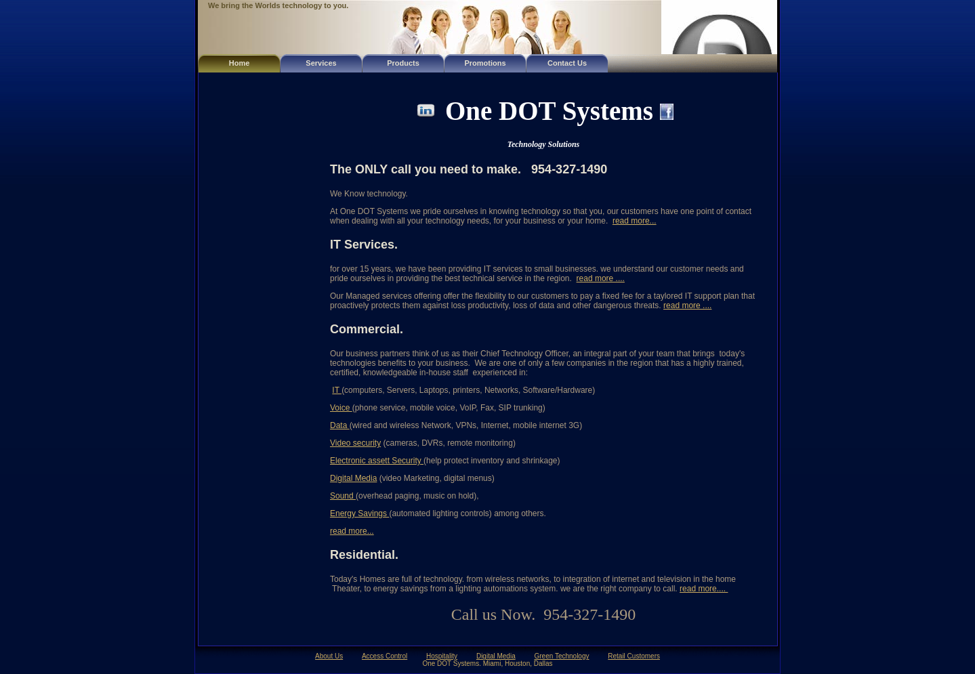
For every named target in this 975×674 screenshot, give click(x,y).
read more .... (601, 278)
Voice (341, 408)
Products (403, 63)
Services (321, 63)
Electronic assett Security (376, 460)
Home (239, 63)
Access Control (384, 656)
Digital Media (353, 478)
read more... (635, 221)
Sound (343, 496)
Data (340, 425)
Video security (355, 443)
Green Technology (562, 656)
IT (336, 390)
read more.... (704, 588)
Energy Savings (359, 513)
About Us (329, 656)
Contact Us (567, 63)
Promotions (484, 63)
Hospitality (441, 656)
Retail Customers (634, 656)
